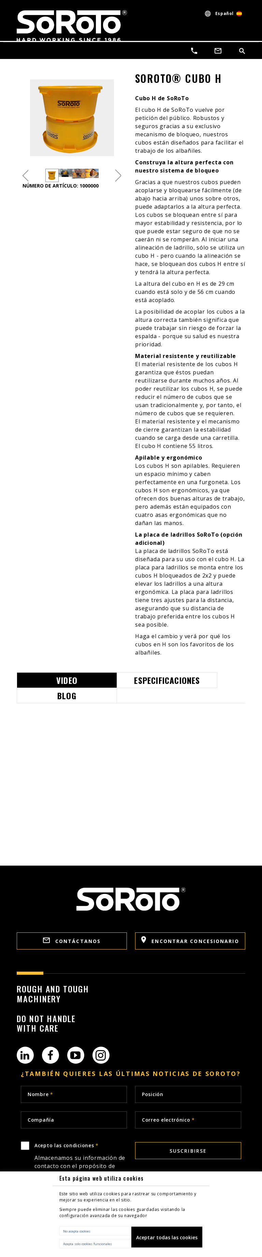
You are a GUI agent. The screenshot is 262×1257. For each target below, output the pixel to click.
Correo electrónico (168, 1120)
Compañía (41, 1120)
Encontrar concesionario (190, 940)
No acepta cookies (76, 1231)
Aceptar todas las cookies (167, 1237)
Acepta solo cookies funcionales (87, 1244)
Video (66, 680)
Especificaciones (167, 680)
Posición (152, 1094)
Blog (66, 695)
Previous (25, 175)
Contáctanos (72, 941)
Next (118, 175)
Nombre (40, 1094)
